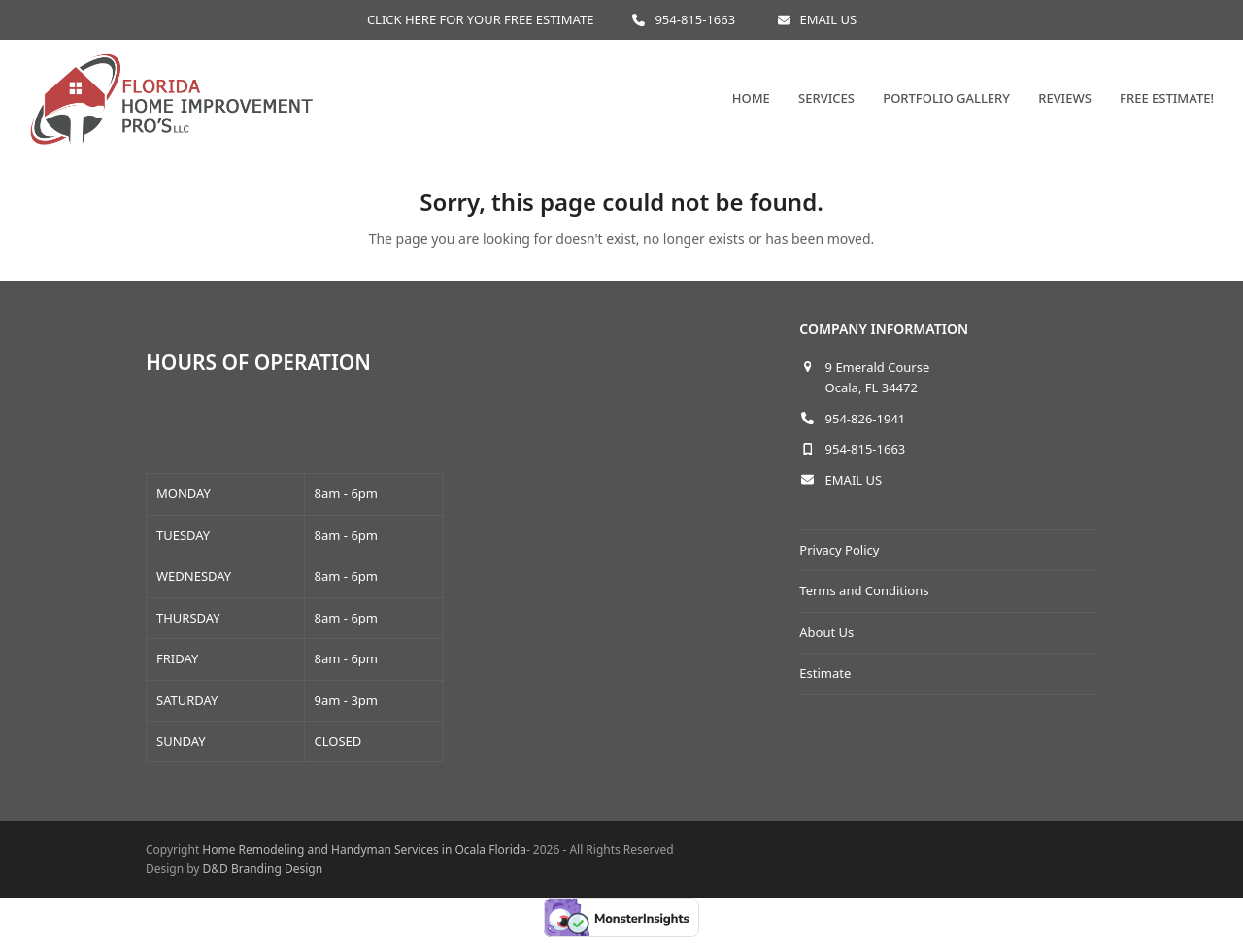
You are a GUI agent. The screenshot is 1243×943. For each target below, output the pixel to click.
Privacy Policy (839, 549)
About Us (826, 632)
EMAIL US (828, 19)
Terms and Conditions (863, 590)
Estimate (825, 673)
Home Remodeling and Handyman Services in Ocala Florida (364, 849)
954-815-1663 (695, 19)
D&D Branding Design (263, 868)
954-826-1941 (865, 418)
